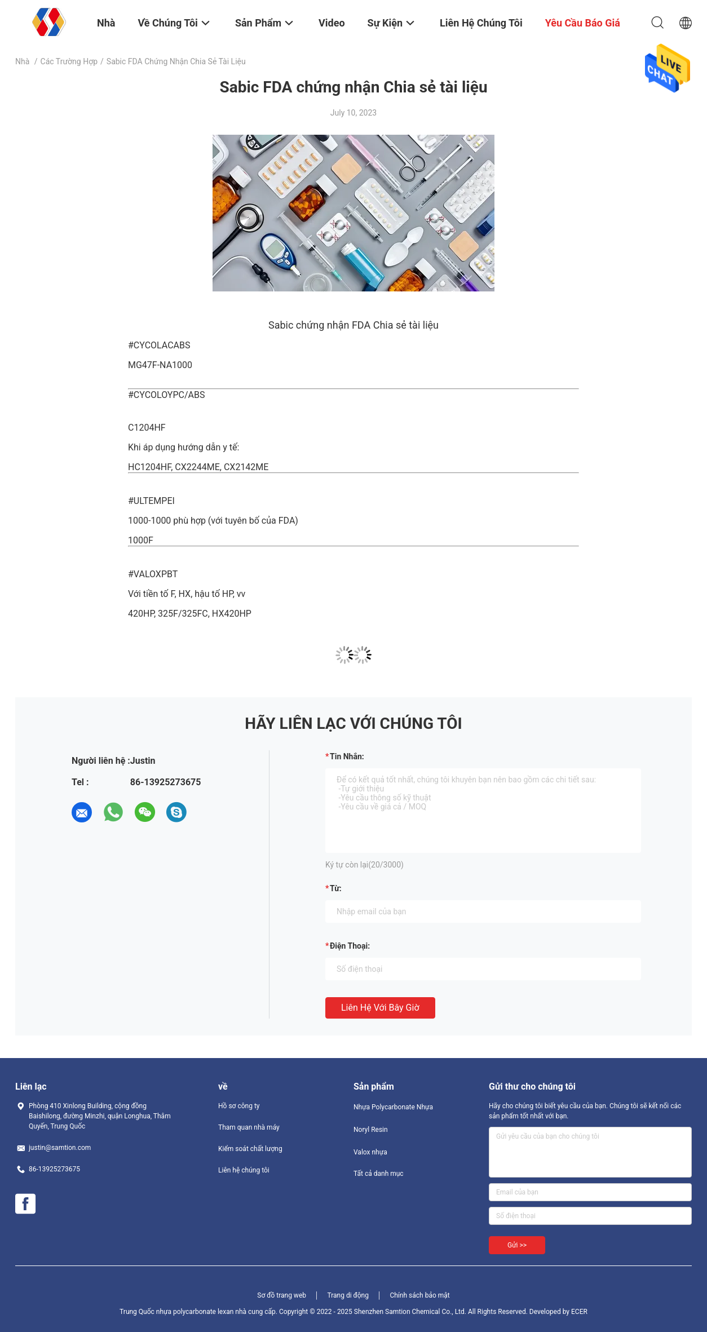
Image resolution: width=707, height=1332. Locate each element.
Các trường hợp (69, 61)
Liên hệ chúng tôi (243, 1170)
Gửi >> (517, 1245)
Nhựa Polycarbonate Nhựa (393, 1107)
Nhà (22, 61)
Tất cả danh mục (379, 1174)
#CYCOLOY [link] (150, 395)
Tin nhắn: (347, 756)
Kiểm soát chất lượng (250, 1149)
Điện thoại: (350, 945)
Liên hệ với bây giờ (380, 1007)
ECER (579, 1312)
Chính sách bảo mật (419, 1295)
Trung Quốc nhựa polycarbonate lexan (176, 1312)
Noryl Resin (371, 1130)
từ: (336, 888)
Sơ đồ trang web (281, 1295)
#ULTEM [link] (144, 500)
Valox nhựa (370, 1152)
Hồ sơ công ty (238, 1106)
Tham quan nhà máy (249, 1127)
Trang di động (347, 1295)
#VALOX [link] (144, 574)
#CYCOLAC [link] (151, 345)
